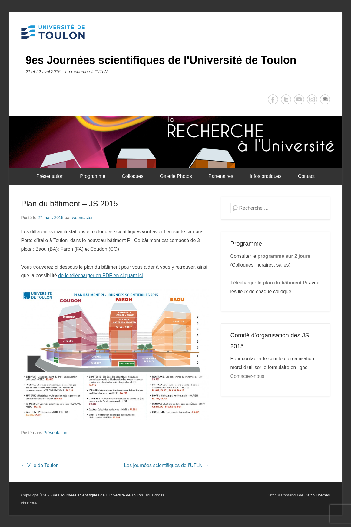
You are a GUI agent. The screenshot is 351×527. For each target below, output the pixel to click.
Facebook (273, 99)
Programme (92, 176)
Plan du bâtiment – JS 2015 (69, 203)
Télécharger (269, 282)
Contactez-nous (247, 376)
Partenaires (220, 176)
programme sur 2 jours (283, 256)
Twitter (286, 99)
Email (325, 99)
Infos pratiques (265, 176)
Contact (306, 176)
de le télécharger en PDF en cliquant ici (100, 275)
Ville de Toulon (40, 465)
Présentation (50, 176)
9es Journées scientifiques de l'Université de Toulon (161, 60)
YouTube (299, 99)
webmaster (82, 217)
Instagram (312, 99)
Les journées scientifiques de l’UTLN (166, 465)
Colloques (132, 176)
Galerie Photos (176, 176)
